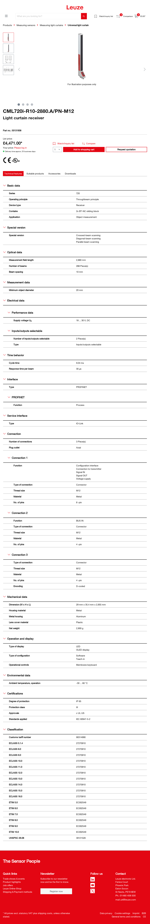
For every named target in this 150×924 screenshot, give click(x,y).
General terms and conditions (126, 916)
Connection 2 (18, 512)
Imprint (136, 913)
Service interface (15, 415)
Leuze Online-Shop (12, 888)
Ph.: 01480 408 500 (125, 895)
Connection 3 (18, 554)
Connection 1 (18, 457)
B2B (144, 913)
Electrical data (13, 300)
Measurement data (16, 282)
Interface (10, 379)
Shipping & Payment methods (17, 892)
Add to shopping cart (83, 149)
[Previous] (19, 69)
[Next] (145, 69)
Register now (56, 891)
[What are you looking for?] (48, 16)
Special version (14, 227)
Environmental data (16, 675)
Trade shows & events (14, 878)
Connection (12, 433)
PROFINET (16, 397)
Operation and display (18, 638)
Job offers (8, 885)
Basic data (11, 185)
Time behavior (13, 355)
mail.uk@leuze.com (125, 899)
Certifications (13, 693)
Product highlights (12, 882)
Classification (13, 729)
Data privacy (106, 913)
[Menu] (6, 16)
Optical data (12, 252)
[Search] (84, 16)
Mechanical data (15, 596)
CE (144, 916)
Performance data (20, 312)
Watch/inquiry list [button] (63, 143)
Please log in (20, 147)
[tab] (13, 173)
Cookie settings (122, 913)
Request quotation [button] (126, 149)
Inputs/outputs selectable (25, 330)
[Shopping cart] (140, 16)
